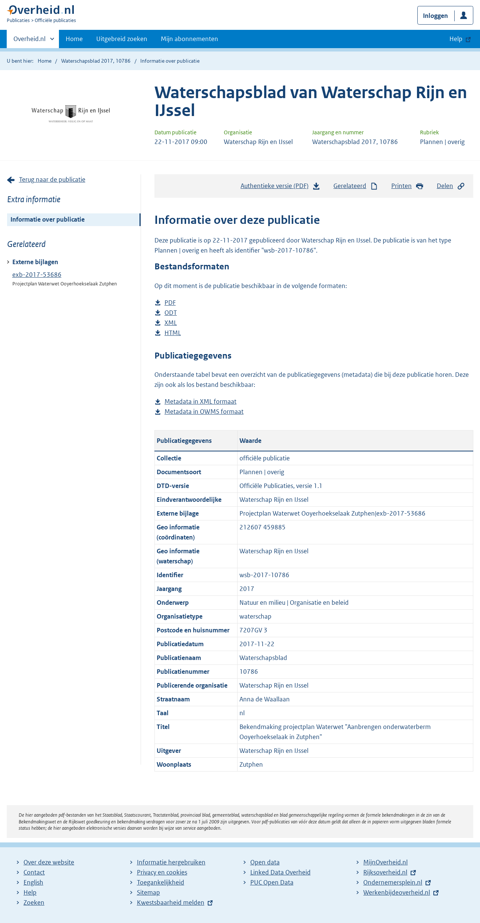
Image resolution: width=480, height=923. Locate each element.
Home (74, 39)
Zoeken (33, 902)
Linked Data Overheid (280, 872)
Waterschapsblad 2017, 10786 (96, 60)
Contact (34, 872)
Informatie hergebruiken (171, 862)
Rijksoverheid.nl (385, 872)
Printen (407, 186)
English (33, 882)
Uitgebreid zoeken (121, 39)
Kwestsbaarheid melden (170, 902)
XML (170, 323)
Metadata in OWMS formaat (204, 412)
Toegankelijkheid (160, 882)
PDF (170, 303)
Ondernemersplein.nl (392, 882)
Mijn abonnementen (189, 39)
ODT (170, 313)
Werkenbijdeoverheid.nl (396, 892)
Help (30, 892)
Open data (265, 862)
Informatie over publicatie (47, 219)
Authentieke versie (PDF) (280, 187)
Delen (451, 186)
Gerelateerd (355, 186)
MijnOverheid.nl (385, 862)
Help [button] (455, 39)
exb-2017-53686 (37, 274)
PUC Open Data (272, 882)
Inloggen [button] (435, 16)
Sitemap (148, 892)
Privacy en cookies (162, 872)
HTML (172, 333)
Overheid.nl (29, 41)
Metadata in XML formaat (200, 402)
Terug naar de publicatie (52, 179)
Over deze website (48, 862)
